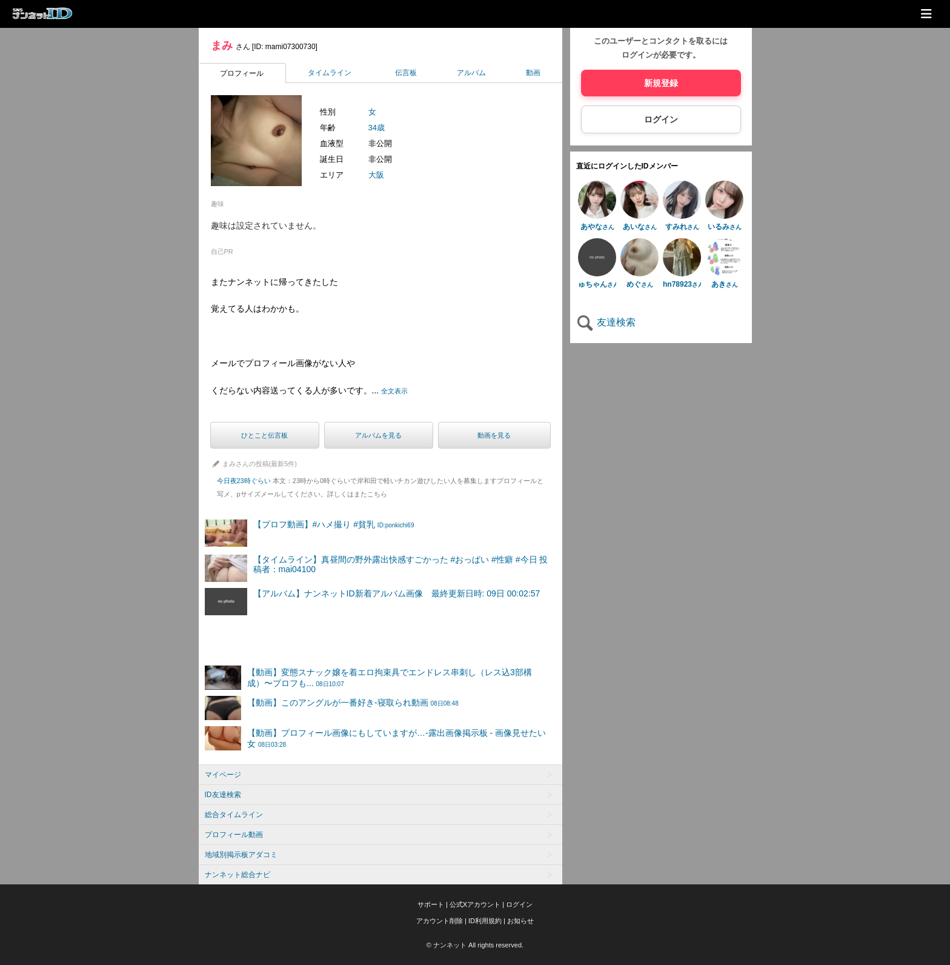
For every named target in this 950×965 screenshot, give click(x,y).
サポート (430, 904)
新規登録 (661, 83)
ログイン (661, 119)
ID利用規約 (485, 920)
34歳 (376, 127)
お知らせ (520, 920)
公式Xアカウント (475, 904)
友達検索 (606, 322)
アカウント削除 (439, 920)
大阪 (376, 174)
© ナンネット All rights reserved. (475, 945)
